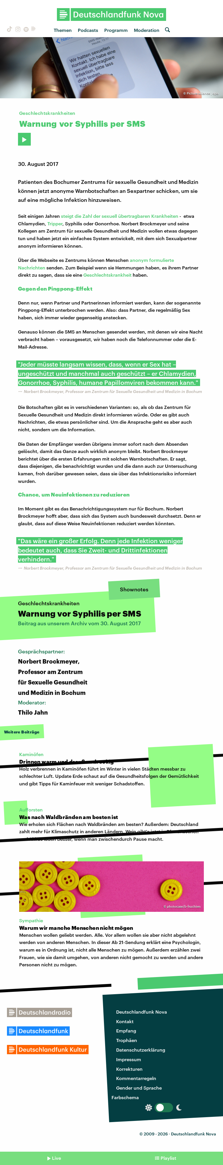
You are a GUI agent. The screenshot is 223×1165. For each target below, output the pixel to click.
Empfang (126, 1030)
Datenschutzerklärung (140, 1049)
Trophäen (126, 1040)
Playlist (168, 1158)
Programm (116, 30)
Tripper (54, 223)
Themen (63, 30)
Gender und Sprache (139, 1087)
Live (56, 1158)
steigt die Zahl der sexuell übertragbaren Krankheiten (119, 216)
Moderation (146, 30)
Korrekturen (129, 1069)
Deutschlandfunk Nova (141, 1011)
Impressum (128, 1059)
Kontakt (125, 1021)
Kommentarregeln (136, 1078)
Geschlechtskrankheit (107, 275)
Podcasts (88, 30)
